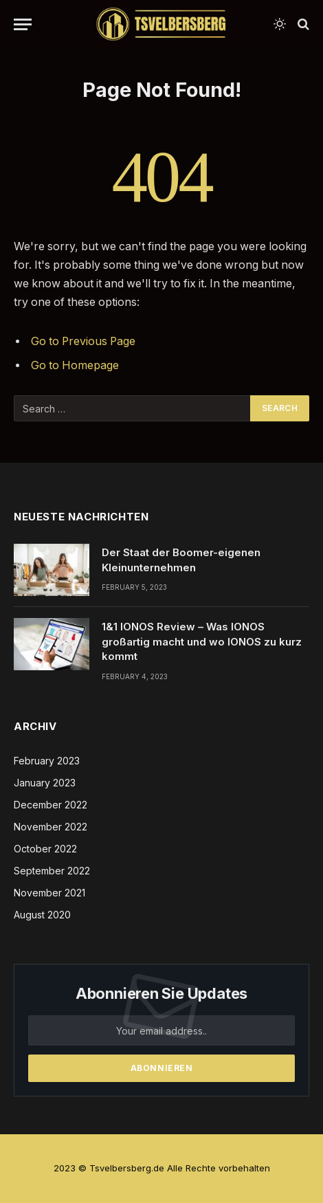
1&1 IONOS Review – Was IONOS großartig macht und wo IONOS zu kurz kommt (202, 641)
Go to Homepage (75, 365)
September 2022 (52, 870)
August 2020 (42, 914)
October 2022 (45, 848)
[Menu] (23, 24)
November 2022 (50, 826)
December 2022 (50, 804)
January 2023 (45, 782)
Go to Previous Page (83, 341)
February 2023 (47, 760)
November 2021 (49, 892)
